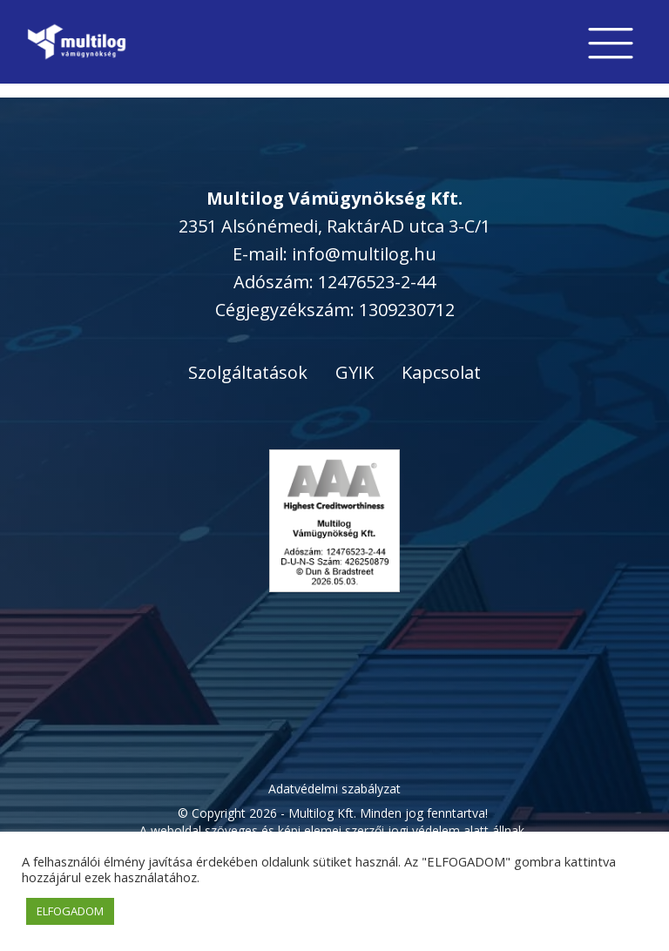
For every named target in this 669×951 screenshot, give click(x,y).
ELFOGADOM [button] (70, 911)
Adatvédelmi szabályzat (334, 788)
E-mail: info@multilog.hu (334, 254)
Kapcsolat (441, 372)
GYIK (354, 372)
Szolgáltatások (247, 372)
